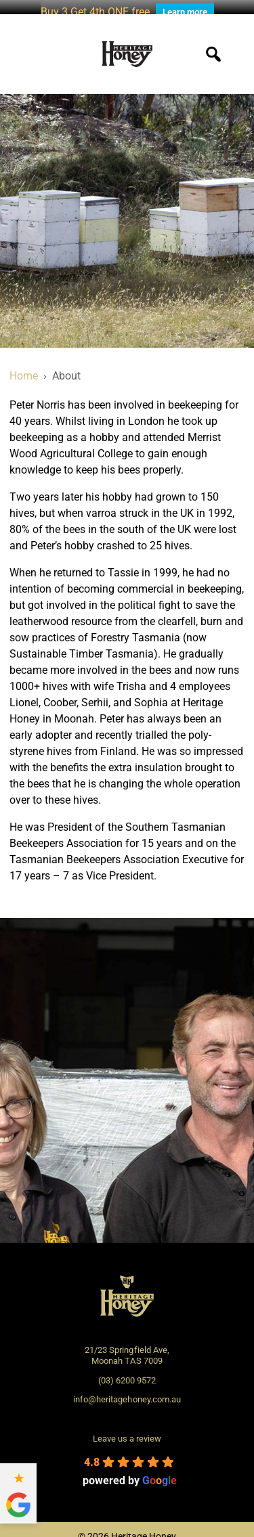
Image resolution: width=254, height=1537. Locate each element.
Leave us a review (127, 1431)
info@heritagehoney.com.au (126, 1392)
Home (23, 368)
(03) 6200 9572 (127, 1373)
